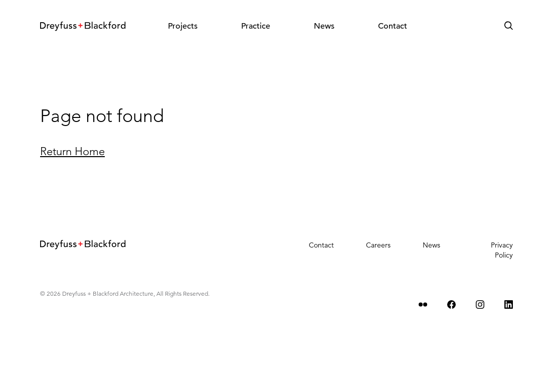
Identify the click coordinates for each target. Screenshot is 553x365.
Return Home (72, 151)
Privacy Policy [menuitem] (502, 250)
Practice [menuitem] (255, 26)
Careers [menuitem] (378, 245)
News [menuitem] (324, 26)
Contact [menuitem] (392, 26)
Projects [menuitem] (183, 26)
